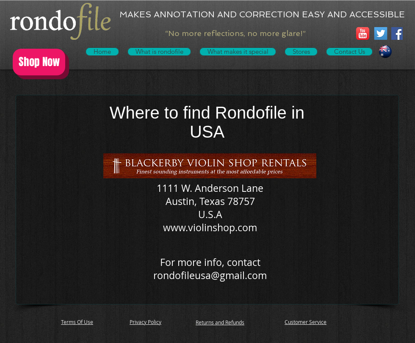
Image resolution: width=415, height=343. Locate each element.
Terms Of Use (77, 321)
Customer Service (305, 321)
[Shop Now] (39, 62)
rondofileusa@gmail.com (210, 275)
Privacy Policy (145, 321)
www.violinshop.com (210, 227)
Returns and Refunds (220, 322)
